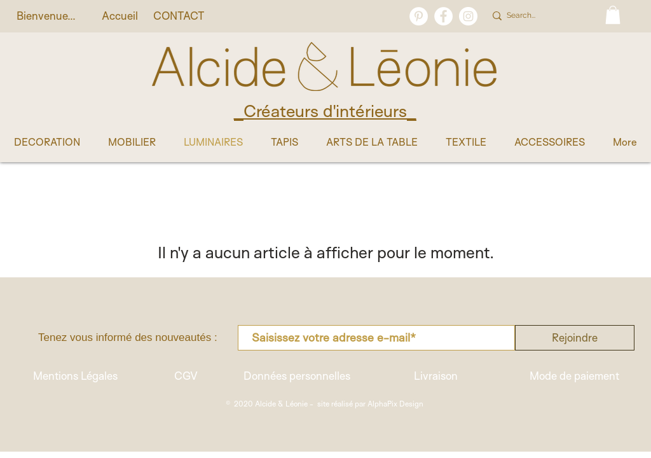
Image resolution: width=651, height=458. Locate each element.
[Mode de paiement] (574, 376)
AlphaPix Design (395, 403)
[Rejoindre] (574, 337)
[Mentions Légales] (75, 376)
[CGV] (185, 376)
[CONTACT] (179, 15)
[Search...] (543, 16)
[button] (612, 15)
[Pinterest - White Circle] (418, 16)
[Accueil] (119, 15)
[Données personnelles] (297, 376)
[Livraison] (435, 376)
